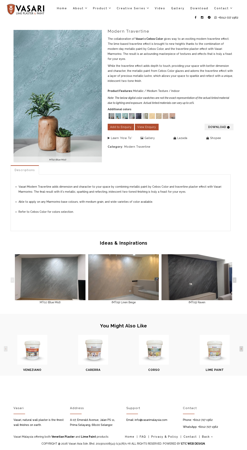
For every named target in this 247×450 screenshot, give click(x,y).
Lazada (182, 138)
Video (160, 8)
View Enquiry (146, 127)
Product (100, 8)
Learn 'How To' (121, 138)
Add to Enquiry (121, 127)
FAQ (143, 436)
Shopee (215, 138)
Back (207, 436)
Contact (221, 8)
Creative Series (131, 8)
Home (62, 8)
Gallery (178, 8)
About (78, 8)
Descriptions (25, 170)
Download (199, 8)
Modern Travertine (137, 146)
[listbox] (171, 116)
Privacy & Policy (164, 436)
